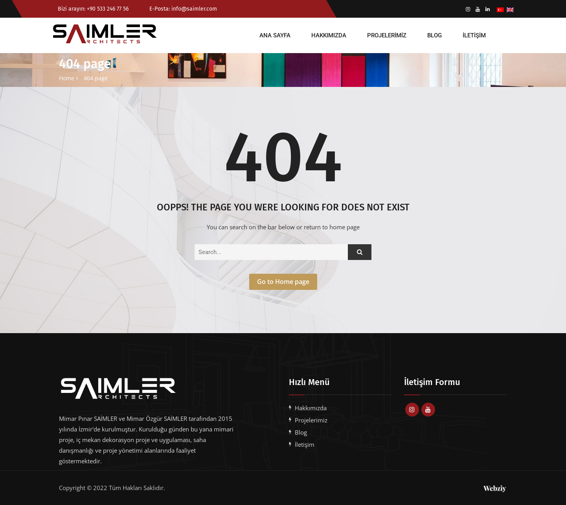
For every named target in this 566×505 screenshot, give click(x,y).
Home (66, 78)
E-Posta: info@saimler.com (177, 9)
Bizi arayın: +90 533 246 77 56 (92, 9)
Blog (434, 35)
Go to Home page (283, 281)
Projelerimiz (386, 35)
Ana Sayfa (274, 35)
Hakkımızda (328, 35)
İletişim (474, 35)
